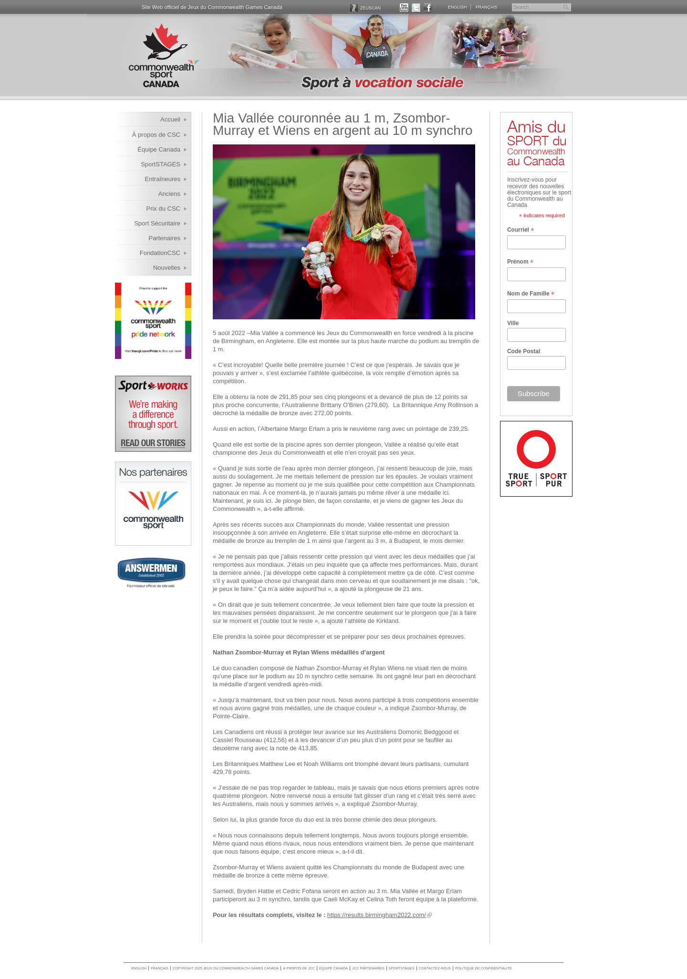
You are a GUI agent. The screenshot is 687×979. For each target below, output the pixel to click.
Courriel (520, 230)
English (457, 6)
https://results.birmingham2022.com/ (376, 914)
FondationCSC (160, 252)
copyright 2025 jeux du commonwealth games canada (226, 968)
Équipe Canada (158, 149)
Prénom (520, 262)
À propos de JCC (299, 968)
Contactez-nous (435, 968)
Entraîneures (162, 179)
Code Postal (523, 351)
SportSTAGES (160, 164)
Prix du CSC (163, 208)
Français (487, 6)
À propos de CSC (156, 134)
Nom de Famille (530, 294)
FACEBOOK (428, 7)
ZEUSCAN (365, 7)
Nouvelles (166, 267)
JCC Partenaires (368, 968)
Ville (513, 323)
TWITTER (416, 7)
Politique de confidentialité (483, 968)
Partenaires (164, 238)
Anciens (169, 193)
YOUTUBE (404, 7)
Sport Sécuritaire (157, 223)
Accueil (170, 119)
